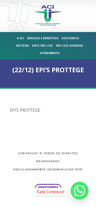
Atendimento (50, 53)
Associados (70, 38)
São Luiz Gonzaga (69, 45)
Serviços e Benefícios (43, 38)
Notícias (22, 45)
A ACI (20, 38)
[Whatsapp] (80, 192)
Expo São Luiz (42, 45)
